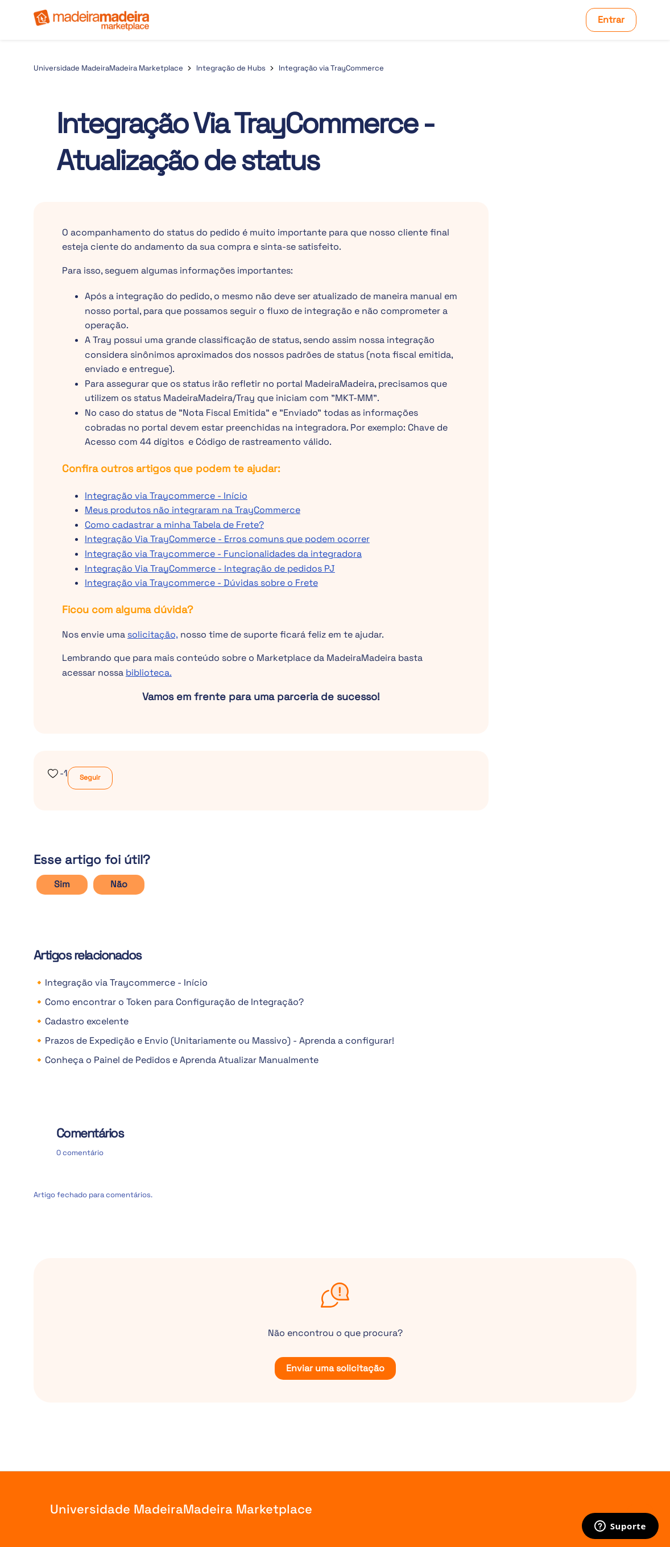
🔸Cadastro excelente (81, 1021)
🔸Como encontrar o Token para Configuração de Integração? (169, 1002)
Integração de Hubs (231, 68)
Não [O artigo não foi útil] (118, 884)
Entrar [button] (611, 20)
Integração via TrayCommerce (331, 68)
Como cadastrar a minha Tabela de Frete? (174, 525)
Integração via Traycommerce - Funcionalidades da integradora (223, 554)
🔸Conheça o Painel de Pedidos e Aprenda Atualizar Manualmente (176, 1060)
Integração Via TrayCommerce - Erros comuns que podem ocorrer (227, 539)
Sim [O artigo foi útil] (62, 884)
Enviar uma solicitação (335, 1368)
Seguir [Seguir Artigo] (90, 777)
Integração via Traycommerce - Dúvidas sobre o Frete (201, 583)
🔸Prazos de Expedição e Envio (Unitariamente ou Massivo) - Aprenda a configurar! (214, 1040)
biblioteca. (149, 673)
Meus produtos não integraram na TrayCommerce (192, 510)
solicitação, (152, 634)
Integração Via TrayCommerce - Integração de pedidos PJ (210, 568)
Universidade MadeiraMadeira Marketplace (108, 68)
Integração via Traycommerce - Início (166, 496)
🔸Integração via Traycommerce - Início (121, 982)
